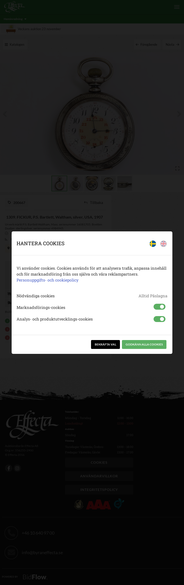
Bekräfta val (105, 344)
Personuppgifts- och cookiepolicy (47, 279)
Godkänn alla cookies (144, 344)
